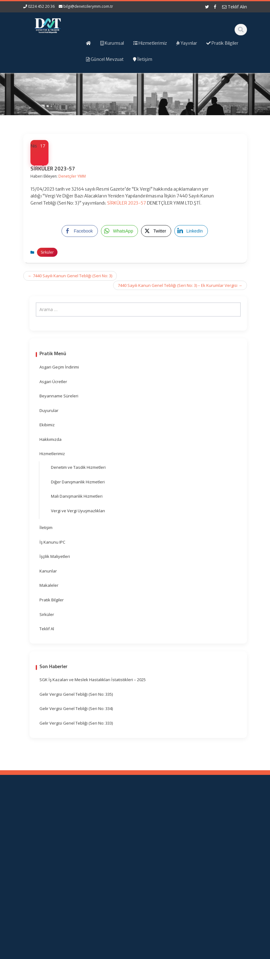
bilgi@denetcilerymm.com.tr (88, 6)
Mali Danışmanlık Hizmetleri (77, 496)
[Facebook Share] (80, 231)
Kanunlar (48, 571)
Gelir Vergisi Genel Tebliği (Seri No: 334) (76, 708)
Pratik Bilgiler (51, 600)
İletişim (46, 527)
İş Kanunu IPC (52, 542)
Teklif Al (46, 628)
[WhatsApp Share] (119, 231)
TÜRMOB (163, 853)
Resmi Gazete (162, 844)
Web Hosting (95, 953)
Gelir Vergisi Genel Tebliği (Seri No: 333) (76, 723)
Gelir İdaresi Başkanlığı (164, 829)
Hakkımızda (50, 439)
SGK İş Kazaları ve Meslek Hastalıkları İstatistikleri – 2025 (92, 679)
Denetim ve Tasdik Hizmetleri (78, 467)
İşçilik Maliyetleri (54, 556)
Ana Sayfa (107, 817)
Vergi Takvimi (162, 861)
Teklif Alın (234, 7)
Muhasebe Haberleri (41, 953)
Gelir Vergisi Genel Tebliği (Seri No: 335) (76, 694)
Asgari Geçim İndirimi (59, 367)
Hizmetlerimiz (52, 453)
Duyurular (48, 410)
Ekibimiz (47, 424)
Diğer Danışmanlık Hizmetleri (78, 482)
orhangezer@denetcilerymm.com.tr (45, 900)
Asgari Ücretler (53, 381)
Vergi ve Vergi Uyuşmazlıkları (78, 510)
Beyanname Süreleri (58, 396)
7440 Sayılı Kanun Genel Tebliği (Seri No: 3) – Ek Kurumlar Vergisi (180, 285)
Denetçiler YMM (72, 176)
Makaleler (48, 585)
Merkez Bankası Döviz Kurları (162, 878)
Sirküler (47, 252)
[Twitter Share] (156, 231)
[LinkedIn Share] (191, 231)
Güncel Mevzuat (106, 849)
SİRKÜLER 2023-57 (126, 203)
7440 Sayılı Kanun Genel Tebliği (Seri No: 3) (70, 275)
